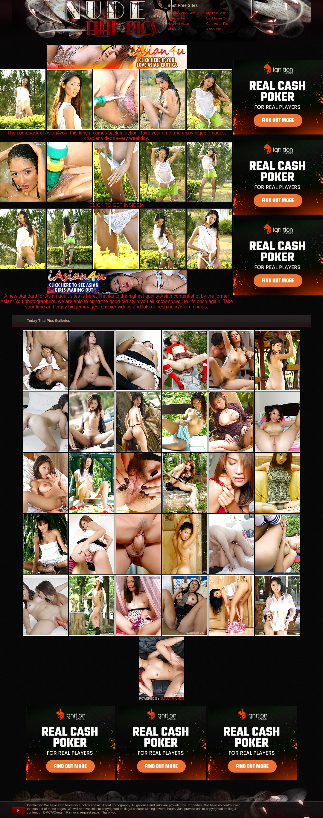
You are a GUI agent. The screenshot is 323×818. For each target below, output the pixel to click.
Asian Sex (174, 29)
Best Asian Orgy (218, 18)
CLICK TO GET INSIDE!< (116, 205)
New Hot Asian (178, 23)
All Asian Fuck (177, 18)
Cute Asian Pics (217, 23)
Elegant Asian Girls (181, 13)
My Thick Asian (217, 13)
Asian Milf (213, 29)
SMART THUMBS (172, 698)
